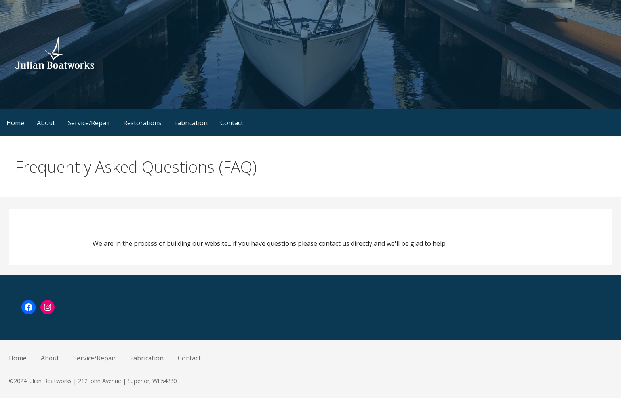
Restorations (142, 123)
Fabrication (191, 123)
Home (15, 123)
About (46, 123)
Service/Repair (89, 123)
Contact (231, 123)
